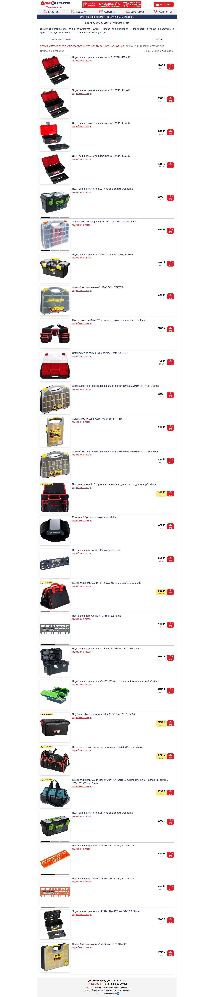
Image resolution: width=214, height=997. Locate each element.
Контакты (163, 11)
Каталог (79, 11)
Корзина (107, 11)
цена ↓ (157, 50)
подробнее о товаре (81, 60)
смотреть (129, 17)
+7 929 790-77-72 (96, 984)
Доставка (135, 11)
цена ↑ (148, 50)
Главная (51, 11)
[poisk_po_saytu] (101, 39)
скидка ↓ (168, 50)
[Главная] (55, 3)
